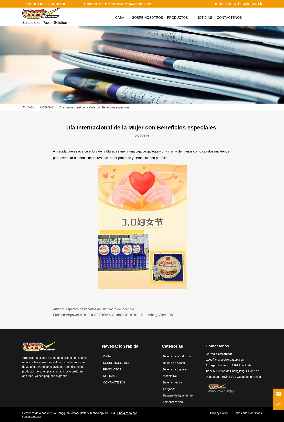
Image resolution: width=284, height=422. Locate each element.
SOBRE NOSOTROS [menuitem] (147, 17)
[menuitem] (177, 18)
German (232, 3)
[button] (177, 18)
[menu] (174, 18)
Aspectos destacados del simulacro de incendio (99, 309)
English (219, 3)
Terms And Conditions (248, 413)
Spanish (256, 3)
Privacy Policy (219, 413)
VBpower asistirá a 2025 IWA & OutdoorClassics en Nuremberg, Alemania (119, 315)
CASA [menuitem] (119, 17)
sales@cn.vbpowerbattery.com (225, 359)
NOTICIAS (47, 107)
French (244, 3)
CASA (30, 107)
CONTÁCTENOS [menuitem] (229, 17)
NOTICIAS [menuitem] (204, 17)
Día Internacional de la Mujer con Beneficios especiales (94, 107)
